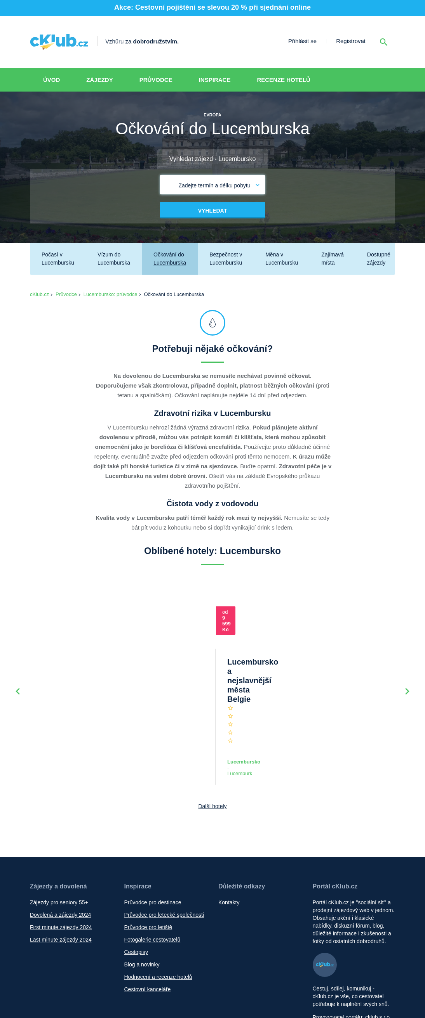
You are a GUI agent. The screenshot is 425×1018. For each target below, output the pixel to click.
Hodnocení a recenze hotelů (158, 914)
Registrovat (351, 41)
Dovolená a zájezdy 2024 (60, 851)
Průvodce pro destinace (152, 839)
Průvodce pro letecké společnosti (164, 851)
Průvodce (155, 79)
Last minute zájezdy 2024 (61, 876)
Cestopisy (136, 889)
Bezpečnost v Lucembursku (225, 258)
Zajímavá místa (332, 258)
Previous (18, 660)
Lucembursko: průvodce (111, 294)
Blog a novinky (142, 901)
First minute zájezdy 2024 (61, 864)
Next (407, 660)
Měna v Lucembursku (281, 258)
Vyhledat (212, 211)
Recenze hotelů (283, 79)
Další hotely (212, 743)
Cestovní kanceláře (147, 926)
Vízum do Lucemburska (114, 258)
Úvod (51, 79)
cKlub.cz (39, 294)
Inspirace (215, 79)
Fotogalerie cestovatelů (152, 876)
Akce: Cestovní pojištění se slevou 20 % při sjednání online (212, 7)
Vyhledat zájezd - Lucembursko (212, 159)
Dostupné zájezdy (378, 258)
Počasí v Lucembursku (58, 258)
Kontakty (228, 839)
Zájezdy (99, 79)
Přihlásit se (302, 41)
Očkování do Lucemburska (169, 258)
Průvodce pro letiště (148, 864)
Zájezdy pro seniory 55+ (59, 839)
